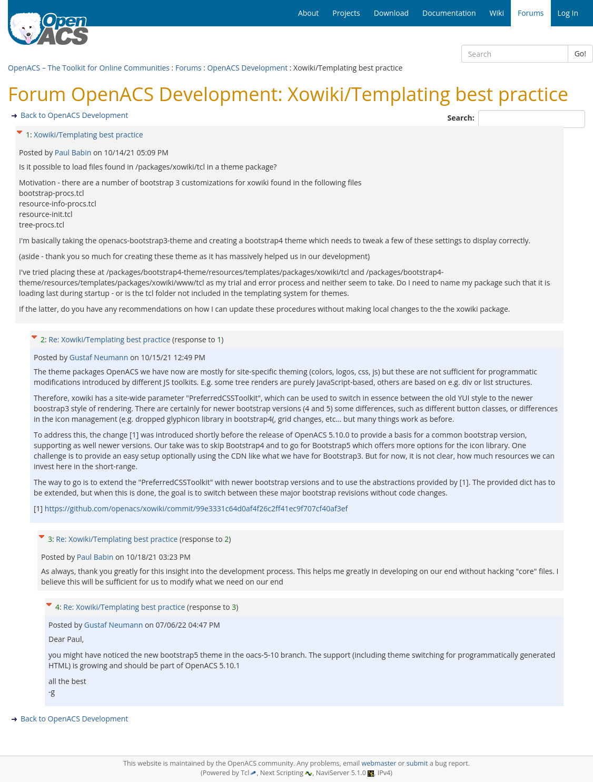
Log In (568, 13)
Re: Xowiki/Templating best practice (109, 339)
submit (417, 763)
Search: (462, 118)
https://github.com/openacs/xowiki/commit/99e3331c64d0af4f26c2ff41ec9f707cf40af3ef (196, 508)
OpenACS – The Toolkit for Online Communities (89, 68)
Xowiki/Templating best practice (88, 135)
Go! (580, 53)
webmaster (378, 763)
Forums (188, 68)
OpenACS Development (247, 68)
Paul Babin (74, 152)
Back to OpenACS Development (74, 115)
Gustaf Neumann (100, 357)
